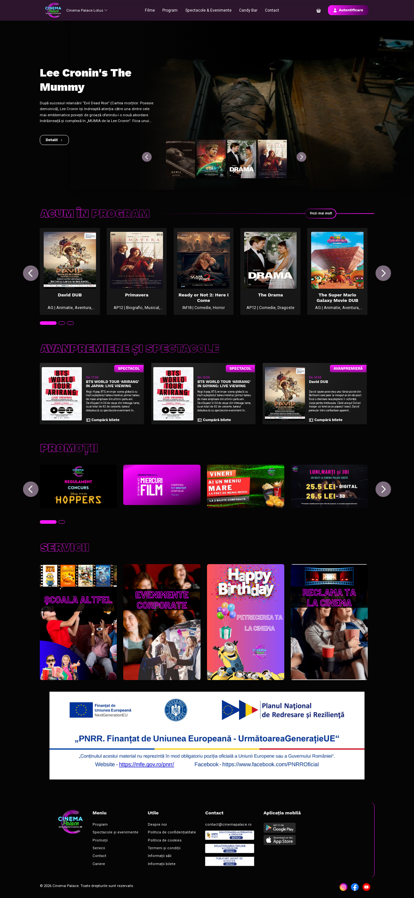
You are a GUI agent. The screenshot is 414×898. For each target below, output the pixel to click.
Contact (270, 10)
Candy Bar (247, 10)
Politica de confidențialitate (157, 834)
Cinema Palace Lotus (88, 10)
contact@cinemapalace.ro (206, 827)
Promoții (97, 841)
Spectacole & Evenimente (208, 10)
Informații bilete (148, 863)
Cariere (96, 863)
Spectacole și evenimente (109, 834)
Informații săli (147, 856)
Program (172, 10)
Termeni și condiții (150, 848)
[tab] (47, 332)
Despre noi (145, 827)
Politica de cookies (150, 841)
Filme (152, 10)
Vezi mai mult (320, 213)
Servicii (96, 848)
